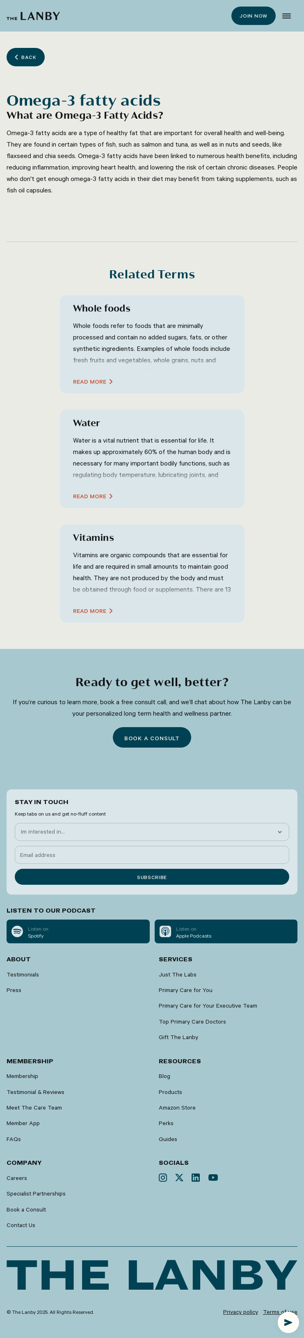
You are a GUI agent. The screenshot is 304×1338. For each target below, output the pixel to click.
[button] (286, 16)
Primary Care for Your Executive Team (208, 1005)
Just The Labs (178, 974)
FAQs (14, 1139)
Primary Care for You (186, 990)
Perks (166, 1123)
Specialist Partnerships (36, 1193)
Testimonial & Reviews (35, 1092)
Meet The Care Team (34, 1107)
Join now (253, 15)
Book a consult (152, 738)
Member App (23, 1123)
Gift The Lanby (178, 1037)
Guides (168, 1139)
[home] (33, 16)
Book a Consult (26, 1209)
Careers (17, 1178)
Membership (22, 1076)
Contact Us (21, 1225)
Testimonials (23, 974)
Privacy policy (240, 1311)
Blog (164, 1076)
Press (14, 990)
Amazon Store (177, 1107)
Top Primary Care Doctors (192, 1021)
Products (170, 1092)
